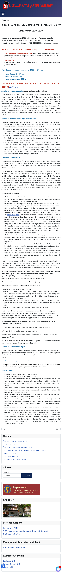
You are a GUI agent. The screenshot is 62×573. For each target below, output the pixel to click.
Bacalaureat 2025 (9, 561)
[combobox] (12, 475)
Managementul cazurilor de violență (15, 547)
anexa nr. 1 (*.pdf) (13, 215)
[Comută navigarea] (3, 14)
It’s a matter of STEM (10, 528)
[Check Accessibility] (58, 569)
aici (2, 45)
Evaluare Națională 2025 (11, 564)
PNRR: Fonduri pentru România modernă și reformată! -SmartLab (25, 531)
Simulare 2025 (8, 567)
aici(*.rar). (13, 87)
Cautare (6, 472)
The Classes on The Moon (12, 534)
